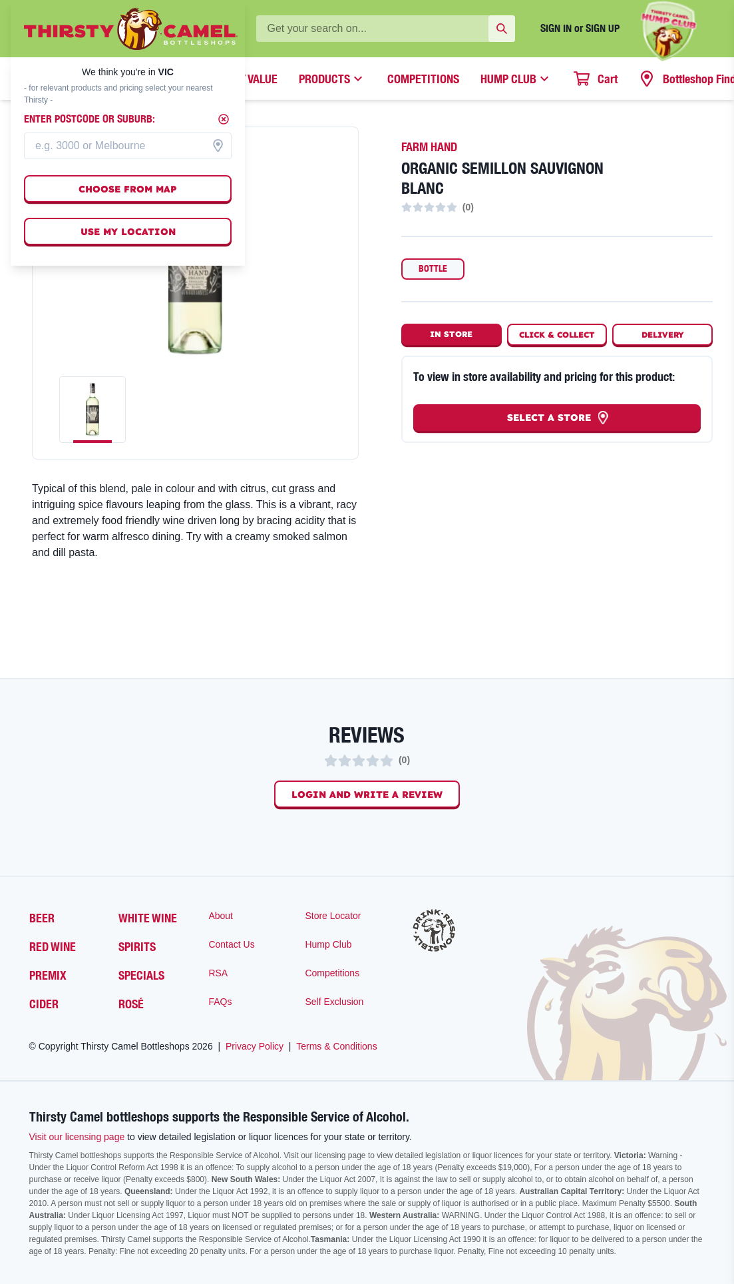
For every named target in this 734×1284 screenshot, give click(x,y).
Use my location (128, 232)
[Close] (224, 119)
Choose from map (128, 189)
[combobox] (128, 146)
